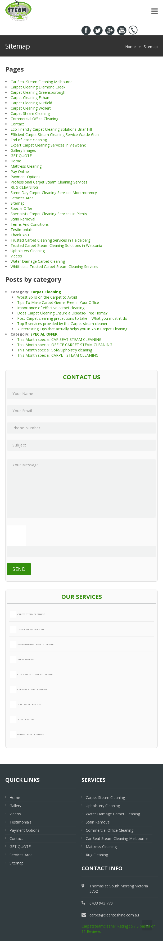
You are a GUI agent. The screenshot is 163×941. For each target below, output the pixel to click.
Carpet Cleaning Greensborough (38, 92)
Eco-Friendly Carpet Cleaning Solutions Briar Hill (51, 129)
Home (16, 160)
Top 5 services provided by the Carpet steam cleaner (62, 323)
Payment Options (25, 176)
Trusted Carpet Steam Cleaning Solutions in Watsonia (56, 245)
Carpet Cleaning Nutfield (31, 102)
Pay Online (20, 171)
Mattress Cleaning (26, 166)
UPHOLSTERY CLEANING (27, 629)
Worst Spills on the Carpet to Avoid (47, 297)
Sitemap (18, 203)
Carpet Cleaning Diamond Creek (38, 87)
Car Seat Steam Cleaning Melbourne (42, 81)
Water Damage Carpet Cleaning (38, 261)
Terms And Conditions (30, 224)
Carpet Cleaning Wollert (31, 108)
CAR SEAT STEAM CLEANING (28, 689)
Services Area (22, 197)
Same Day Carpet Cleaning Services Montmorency (54, 192)
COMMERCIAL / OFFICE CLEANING (31, 674)
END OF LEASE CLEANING (27, 734)
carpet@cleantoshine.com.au (114, 915)
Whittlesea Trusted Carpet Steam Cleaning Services (54, 266)
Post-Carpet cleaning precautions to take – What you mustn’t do (72, 318)
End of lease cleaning (29, 139)
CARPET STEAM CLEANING (27, 614)
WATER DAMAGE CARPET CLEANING (32, 644)
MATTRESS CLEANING (25, 704)
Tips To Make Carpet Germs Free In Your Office (58, 302)
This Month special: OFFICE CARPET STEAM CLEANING (64, 344)
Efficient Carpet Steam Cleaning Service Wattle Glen (55, 134)
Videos (16, 255)
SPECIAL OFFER (43, 334)
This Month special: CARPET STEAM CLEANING (57, 355)
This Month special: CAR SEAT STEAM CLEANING (59, 339)
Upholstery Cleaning (28, 250)
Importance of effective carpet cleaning (50, 307)
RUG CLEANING (24, 187)
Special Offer (21, 208)
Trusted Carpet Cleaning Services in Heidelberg (50, 240)
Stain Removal (23, 219)
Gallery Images (23, 150)
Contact (17, 123)
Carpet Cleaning (45, 291)
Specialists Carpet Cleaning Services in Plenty (49, 213)
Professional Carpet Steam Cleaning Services (49, 182)
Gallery (15, 805)
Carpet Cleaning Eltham (31, 97)
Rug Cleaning (97, 854)
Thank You (20, 234)
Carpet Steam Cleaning (30, 113)
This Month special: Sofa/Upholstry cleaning (54, 349)
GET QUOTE (21, 155)
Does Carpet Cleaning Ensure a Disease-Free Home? (62, 313)
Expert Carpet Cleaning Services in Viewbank (48, 145)
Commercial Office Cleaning (34, 118)
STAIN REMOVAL (22, 659)
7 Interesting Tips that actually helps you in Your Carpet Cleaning (72, 328)
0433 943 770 (140, 7)
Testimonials (22, 229)
